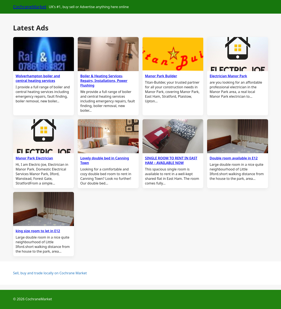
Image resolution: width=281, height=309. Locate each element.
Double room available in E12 (234, 158)
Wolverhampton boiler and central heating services (38, 78)
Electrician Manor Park (228, 76)
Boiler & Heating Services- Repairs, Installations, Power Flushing (103, 81)
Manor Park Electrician (34, 158)
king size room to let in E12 (38, 231)
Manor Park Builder (161, 76)
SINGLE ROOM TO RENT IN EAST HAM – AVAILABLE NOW (171, 160)
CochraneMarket (29, 7)
